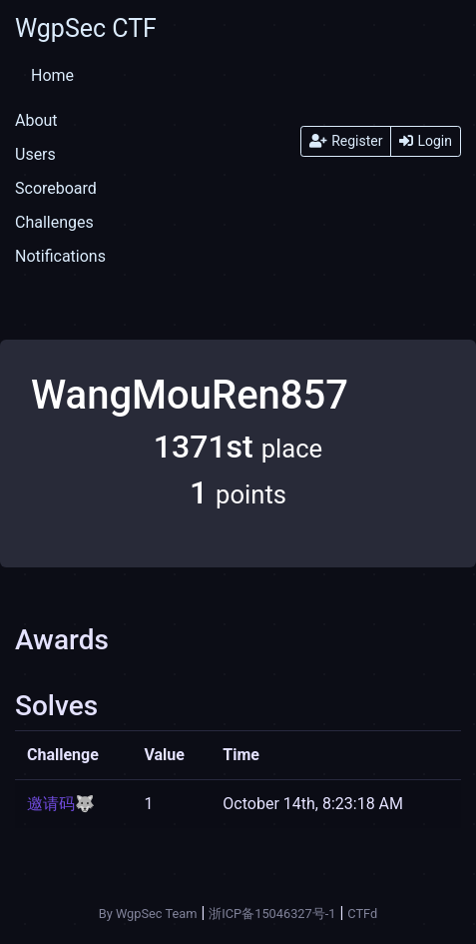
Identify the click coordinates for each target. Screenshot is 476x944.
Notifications (60, 256)
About (36, 120)
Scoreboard (56, 188)
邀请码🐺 (61, 803)
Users (35, 154)
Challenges (54, 222)
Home (52, 75)
